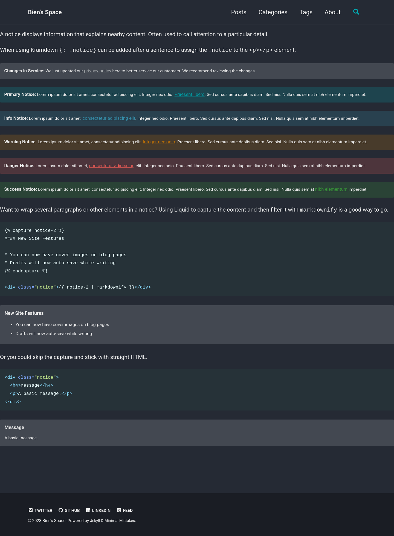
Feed (128, 510)
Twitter (41, 510)
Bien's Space (45, 12)
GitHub (70, 510)
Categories (271, 12)
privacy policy (100, 73)
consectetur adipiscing (116, 172)
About (331, 12)
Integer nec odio (166, 147)
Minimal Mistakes (121, 520)
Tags (304, 12)
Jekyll (95, 520)
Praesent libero (199, 98)
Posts (237, 12)
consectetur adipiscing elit (112, 123)
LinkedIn (101, 510)
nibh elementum (351, 197)
